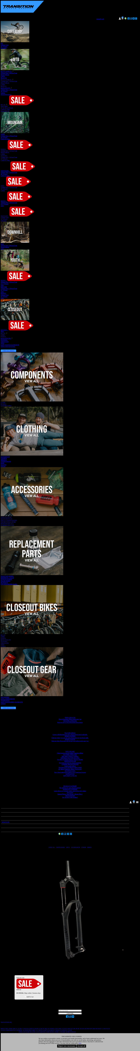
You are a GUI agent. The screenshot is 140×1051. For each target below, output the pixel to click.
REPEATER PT (39, 1028)
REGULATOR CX (18, 1028)
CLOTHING (18, 1030)
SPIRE (11, 1028)
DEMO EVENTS (71, 1032)
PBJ (88, 1028)
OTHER (83, 847)
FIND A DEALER (24, 1032)
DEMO (93, 19)
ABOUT (107, 19)
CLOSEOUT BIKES (54, 1030)
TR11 (6, 1028)
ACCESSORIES (27, 1030)
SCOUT (64, 1028)
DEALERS (86, 19)
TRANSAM (82, 1028)
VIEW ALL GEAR (8, 708)
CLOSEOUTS (106, 1028)
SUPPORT (114, 19)
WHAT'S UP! (100, 19)
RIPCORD (92, 1028)
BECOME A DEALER (36, 1032)
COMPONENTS (10, 1030)
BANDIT (98, 1028)
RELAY (47, 1028)
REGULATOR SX (29, 1028)
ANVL (68, 847)
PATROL (52, 1028)
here (80, 1043)
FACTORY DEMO (48, 1032)
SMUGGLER (71, 1028)
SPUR (77, 1028)
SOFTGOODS (60, 847)
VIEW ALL (51, 847)
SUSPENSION (75, 847)
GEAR (80, 19)
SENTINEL (58, 1028)
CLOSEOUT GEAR (66, 1030)
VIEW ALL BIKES (8, 350)
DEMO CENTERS (59, 1032)
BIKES (75, 19)
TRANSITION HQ (6, 1022)
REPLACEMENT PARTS (40, 1030)
